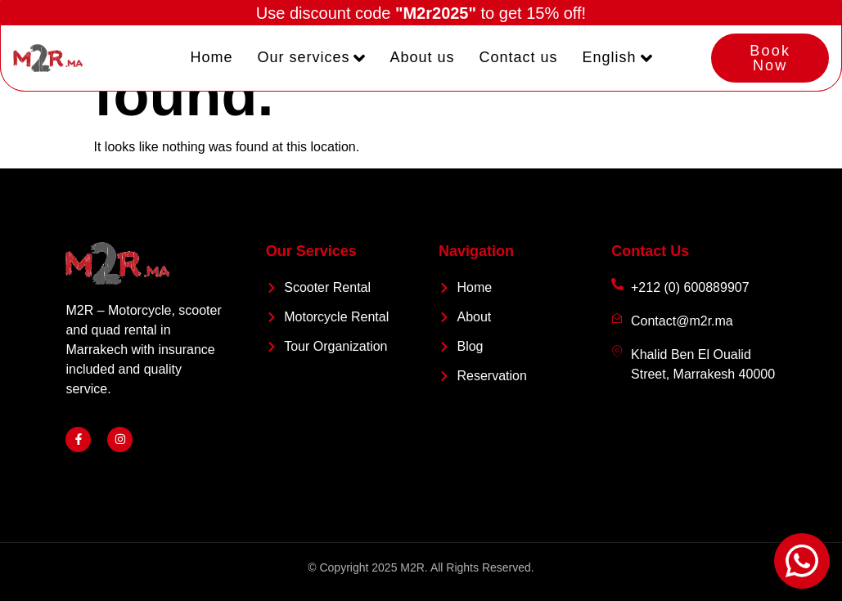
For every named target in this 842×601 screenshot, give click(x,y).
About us (421, 58)
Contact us (519, 58)
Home (211, 58)
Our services (311, 58)
